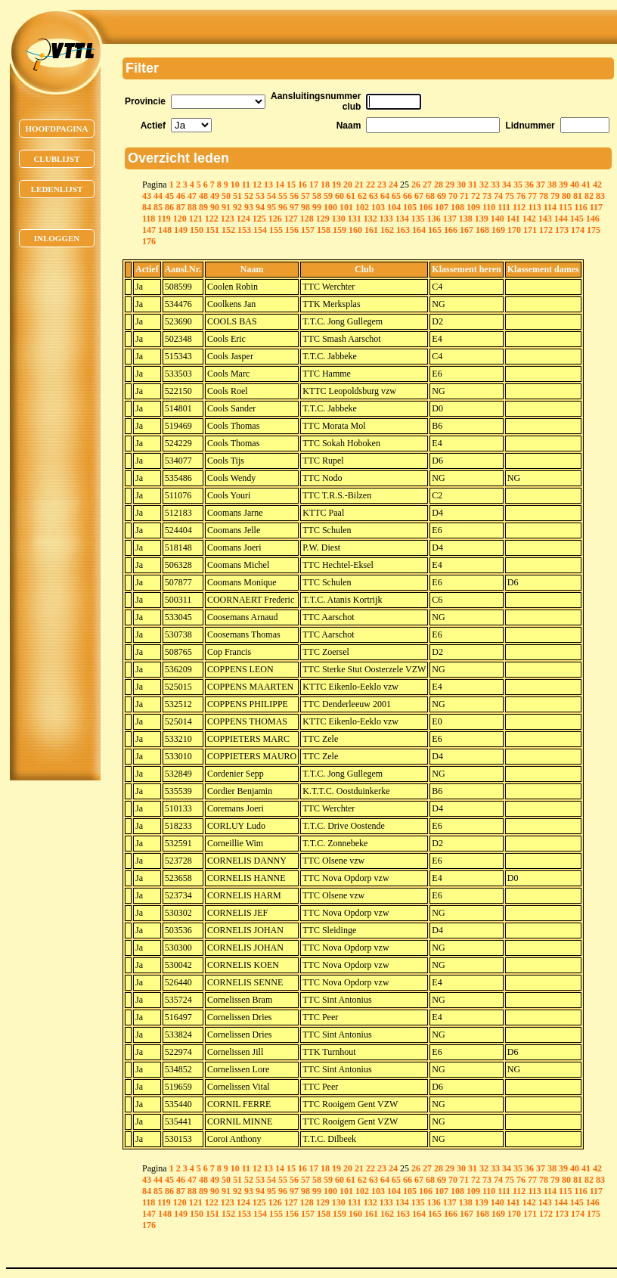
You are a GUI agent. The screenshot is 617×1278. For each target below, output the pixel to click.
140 (497, 218)
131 (354, 218)
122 (212, 218)
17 (313, 184)
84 (146, 207)
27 (427, 184)
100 (330, 207)
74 (498, 196)
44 (158, 196)
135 (418, 218)
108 (457, 207)
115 (565, 207)
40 (574, 184)
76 (521, 196)
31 (472, 184)
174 (577, 230)
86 (169, 207)
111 (504, 207)
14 (279, 184)
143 (545, 218)
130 (339, 218)
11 (246, 184)
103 (378, 207)
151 (212, 230)
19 (336, 184)
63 (373, 196)
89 (203, 207)
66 (407, 196)
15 (291, 184)
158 (323, 230)
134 (402, 218)
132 (370, 218)
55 (282, 196)
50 (226, 196)
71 (464, 196)
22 (370, 184)
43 (146, 196)
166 (450, 230)
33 (495, 184)
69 (441, 196)
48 (203, 196)
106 (426, 207)
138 (466, 218)
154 (260, 230)
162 (387, 230)
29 (449, 184)
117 (596, 207)
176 (149, 241)
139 (481, 218)
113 (534, 207)
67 (418, 196)
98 (305, 207)
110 (488, 207)
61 (350, 196)
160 (355, 230)
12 (257, 184)
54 (271, 196)
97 (294, 207)
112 (519, 207)
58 (316, 196)
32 (483, 184)
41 (586, 184)
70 (452, 196)
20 (347, 184)
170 (514, 230)
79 (555, 196)
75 (509, 196)
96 (282, 207)
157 (308, 230)
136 (434, 218)
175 (593, 230)
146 (593, 218)
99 (316, 207)
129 (323, 218)
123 (227, 218)
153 (244, 230)
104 (394, 207)
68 (430, 196)
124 (243, 218)
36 (529, 184)
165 (435, 230)
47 (192, 196)
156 (292, 230)
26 (415, 184)
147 (149, 230)
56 (294, 196)
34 (506, 184)
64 (384, 196)
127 (291, 218)
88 (192, 207)
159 (339, 230)
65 (396, 196)
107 (441, 207)
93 (248, 207)
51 (237, 196)
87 (180, 207)
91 (226, 207)
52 (248, 196)
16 (302, 184)
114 (550, 207)
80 (566, 196)
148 (165, 230)
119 (163, 218)
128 (307, 218)
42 (597, 184)
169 (498, 230)
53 (260, 196)
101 (346, 207)
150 (196, 230)
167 (466, 230)
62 (362, 196)
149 (181, 230)
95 (271, 207)
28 (438, 184)
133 (386, 218)
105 (410, 207)
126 (275, 218)
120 (180, 218)
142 (529, 218)
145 (577, 218)
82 (589, 196)
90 (214, 207)
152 (228, 230)
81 (577, 196)
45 (169, 196)
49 (214, 196)
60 (339, 196)
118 (148, 218)
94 (260, 207)
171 (530, 230)
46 (180, 196)
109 (473, 207)
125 (259, 218)
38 (552, 184)
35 (517, 184)
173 (562, 230)
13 (268, 184)
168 (482, 230)
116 (580, 207)
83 (600, 196)
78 (543, 196)
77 (532, 196)
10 (235, 184)
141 (513, 218)
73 (486, 196)
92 (237, 207)
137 (450, 218)
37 (540, 184)
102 (362, 207)
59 (328, 196)
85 (158, 207)
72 (475, 196)
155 (276, 230)
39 (563, 184)
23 (381, 184)
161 (371, 230)
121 (196, 218)
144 (561, 218)
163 (403, 230)
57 (305, 196)
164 (419, 230)
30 (461, 184)
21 (359, 184)
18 (325, 184)
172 (546, 230)
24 (393, 184)
